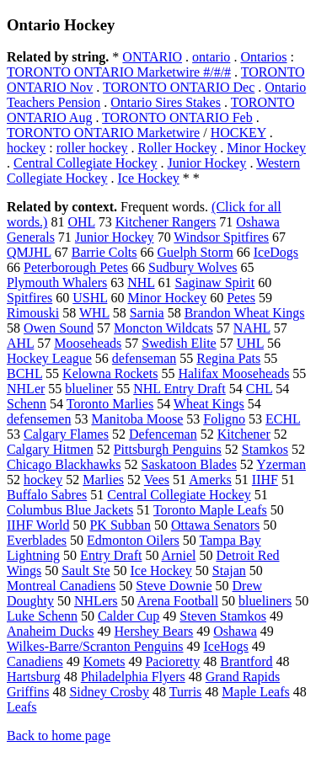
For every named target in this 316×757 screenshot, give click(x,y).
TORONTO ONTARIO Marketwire (103, 132)
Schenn (26, 404)
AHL (20, 343)
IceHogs (226, 646)
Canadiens (35, 661)
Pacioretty (172, 661)
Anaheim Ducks (50, 631)
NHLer (26, 388)
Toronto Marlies (110, 404)
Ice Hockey (148, 178)
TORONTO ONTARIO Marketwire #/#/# (119, 72)
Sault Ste (86, 570)
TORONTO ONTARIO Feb (177, 117)
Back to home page (58, 735)
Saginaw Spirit (215, 282)
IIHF (265, 479)
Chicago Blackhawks (64, 464)
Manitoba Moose (137, 419)
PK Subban (119, 525)
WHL (94, 313)
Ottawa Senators (215, 525)
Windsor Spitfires (221, 237)
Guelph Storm (195, 252)
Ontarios (263, 57)
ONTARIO (152, 57)
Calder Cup (128, 616)
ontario (211, 57)
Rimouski (33, 313)
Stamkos (265, 449)
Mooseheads (87, 343)
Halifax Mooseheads (233, 373)
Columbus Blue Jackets (70, 510)
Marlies (103, 479)
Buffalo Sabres (47, 495)
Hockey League (49, 358)
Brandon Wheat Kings (245, 313)
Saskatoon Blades (189, 464)
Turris (185, 692)
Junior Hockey (207, 163)
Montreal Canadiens (61, 585)
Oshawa (235, 631)
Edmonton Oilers (133, 540)
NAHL (251, 328)
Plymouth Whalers (57, 282)
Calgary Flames (66, 434)
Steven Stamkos (222, 616)
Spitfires (29, 298)
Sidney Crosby (109, 692)
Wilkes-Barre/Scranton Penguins (95, 646)
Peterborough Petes (76, 267)
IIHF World (38, 525)
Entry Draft (111, 555)
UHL (250, 343)
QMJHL (29, 252)
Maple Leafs (255, 692)
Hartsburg (34, 676)
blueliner (89, 388)
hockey (26, 148)
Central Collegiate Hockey (85, 163)
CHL (259, 388)
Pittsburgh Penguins (168, 449)
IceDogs (276, 252)
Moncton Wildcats (163, 328)
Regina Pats (228, 358)
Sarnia (147, 313)
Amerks (210, 479)
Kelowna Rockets (110, 373)
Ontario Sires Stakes (165, 102)
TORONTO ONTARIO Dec (178, 87)
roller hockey (92, 148)
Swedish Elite (179, 343)
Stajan (229, 570)
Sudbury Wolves (193, 267)
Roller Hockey (177, 148)
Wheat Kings (209, 404)
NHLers (96, 601)
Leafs (22, 707)
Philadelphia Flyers (133, 676)
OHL (80, 222)
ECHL (282, 419)
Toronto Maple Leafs (210, 510)
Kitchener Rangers (166, 222)
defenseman (144, 358)
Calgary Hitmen (50, 449)
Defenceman (163, 434)
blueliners (265, 601)
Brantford (246, 661)
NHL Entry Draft (179, 388)
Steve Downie (174, 585)
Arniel (179, 555)
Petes (241, 298)
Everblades (37, 540)
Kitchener (243, 434)
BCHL (24, 373)
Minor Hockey (266, 148)
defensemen (39, 419)
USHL (89, 298)
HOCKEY (238, 132)
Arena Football (177, 601)
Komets (104, 661)
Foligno (224, 419)
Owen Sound (59, 328)
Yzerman (281, 464)
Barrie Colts (104, 252)
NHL (140, 282)
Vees (156, 479)
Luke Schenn (42, 616)
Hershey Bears (154, 631)
